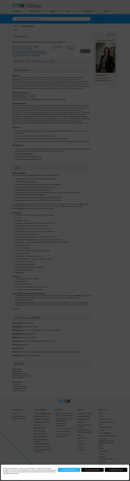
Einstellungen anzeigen (116, 470)
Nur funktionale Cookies (92, 470)
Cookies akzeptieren (69, 470)
